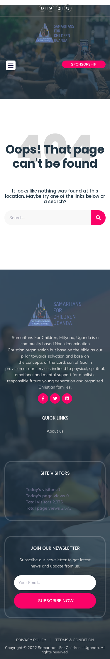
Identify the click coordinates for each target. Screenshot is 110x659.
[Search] (98, 217)
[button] (11, 65)
